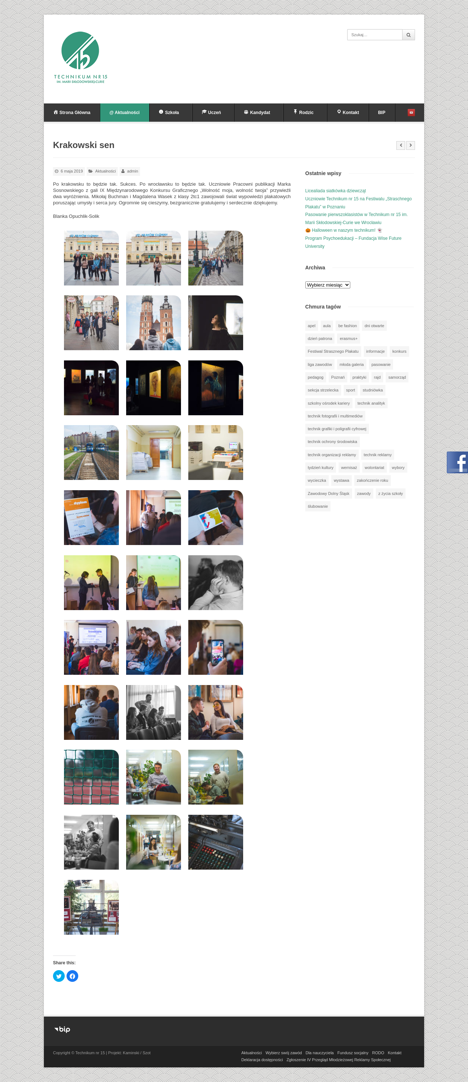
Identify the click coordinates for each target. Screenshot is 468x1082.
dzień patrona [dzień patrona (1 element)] (320, 338)
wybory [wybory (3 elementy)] (398, 467)
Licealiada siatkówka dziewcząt (335, 190)
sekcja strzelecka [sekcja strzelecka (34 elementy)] (323, 390)
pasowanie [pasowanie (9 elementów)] (381, 364)
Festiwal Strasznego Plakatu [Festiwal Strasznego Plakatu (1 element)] (333, 351)
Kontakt (394, 1053)
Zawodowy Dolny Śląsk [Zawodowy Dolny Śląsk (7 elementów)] (329, 493)
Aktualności (105, 171)
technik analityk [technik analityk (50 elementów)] (371, 403)
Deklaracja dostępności (262, 1060)
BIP (381, 112)
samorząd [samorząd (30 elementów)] (397, 377)
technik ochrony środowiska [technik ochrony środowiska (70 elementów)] (332, 441)
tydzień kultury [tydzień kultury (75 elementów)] (320, 467)
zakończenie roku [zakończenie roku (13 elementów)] (372, 480)
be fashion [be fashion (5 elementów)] (347, 326)
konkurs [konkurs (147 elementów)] (399, 351)
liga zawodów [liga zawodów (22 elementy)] (320, 364)
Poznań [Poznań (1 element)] (338, 377)
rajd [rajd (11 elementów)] (377, 377)
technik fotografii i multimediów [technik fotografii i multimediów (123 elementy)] (335, 416)
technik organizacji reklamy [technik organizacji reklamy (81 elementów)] (332, 455)
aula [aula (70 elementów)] (327, 326)
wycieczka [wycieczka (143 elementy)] (317, 480)
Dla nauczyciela (320, 1053)
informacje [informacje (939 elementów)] (375, 351)
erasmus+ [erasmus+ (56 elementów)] (349, 338)
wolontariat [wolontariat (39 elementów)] (374, 467)
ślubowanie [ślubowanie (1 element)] (318, 506)
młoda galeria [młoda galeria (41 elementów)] (352, 364)
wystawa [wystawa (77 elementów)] (341, 480)
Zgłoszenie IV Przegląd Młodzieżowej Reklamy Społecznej (339, 1060)
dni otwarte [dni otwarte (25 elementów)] (374, 326)
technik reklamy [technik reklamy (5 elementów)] (378, 455)
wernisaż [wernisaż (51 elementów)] (349, 467)
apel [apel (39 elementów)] (312, 326)
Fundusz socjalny (353, 1053)
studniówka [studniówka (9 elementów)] (373, 390)
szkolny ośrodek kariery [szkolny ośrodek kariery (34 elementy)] (329, 403)
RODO (378, 1053)
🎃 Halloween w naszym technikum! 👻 (343, 230)
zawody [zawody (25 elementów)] (364, 493)
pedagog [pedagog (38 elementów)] (316, 377)
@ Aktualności (124, 112)
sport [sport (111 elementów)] (350, 390)
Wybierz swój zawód (283, 1053)
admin (132, 171)
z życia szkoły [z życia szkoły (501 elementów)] (390, 493)
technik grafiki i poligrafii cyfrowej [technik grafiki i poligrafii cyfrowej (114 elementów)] (337, 429)
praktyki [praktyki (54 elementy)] (359, 377)
